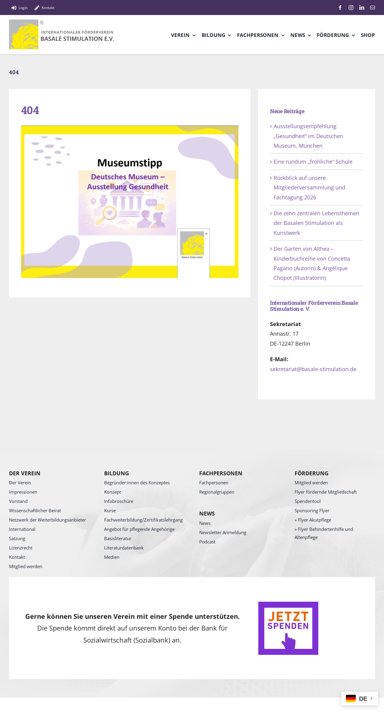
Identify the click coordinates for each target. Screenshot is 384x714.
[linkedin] (361, 7)
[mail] (372, 7)
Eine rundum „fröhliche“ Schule (313, 161)
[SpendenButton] (288, 604)
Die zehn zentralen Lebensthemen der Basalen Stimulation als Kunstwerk (316, 223)
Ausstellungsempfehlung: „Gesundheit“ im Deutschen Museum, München (308, 136)
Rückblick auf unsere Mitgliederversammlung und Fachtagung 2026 (309, 187)
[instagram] (351, 7)
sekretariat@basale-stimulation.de (313, 369)
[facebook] (340, 7)
